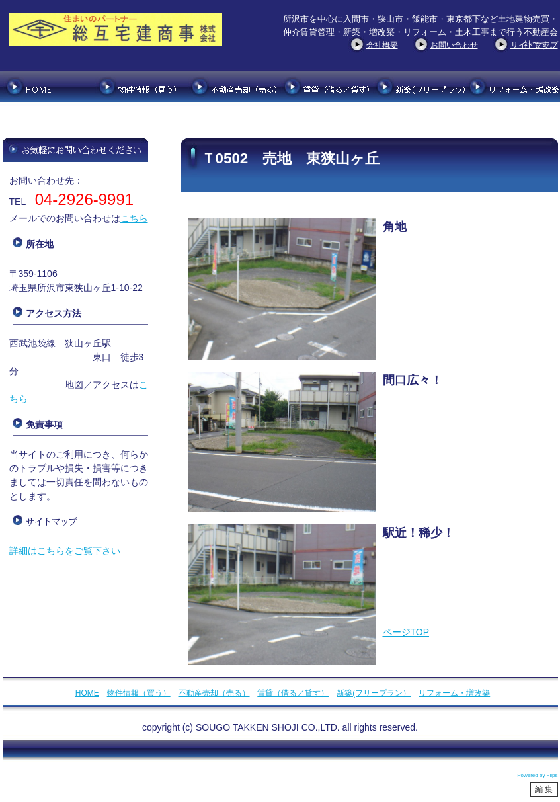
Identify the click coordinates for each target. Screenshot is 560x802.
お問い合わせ (454, 45)
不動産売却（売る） (214, 693)
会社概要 (382, 45)
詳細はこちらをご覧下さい (64, 550)
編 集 (544, 789)
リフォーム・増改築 (454, 693)
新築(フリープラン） (374, 693)
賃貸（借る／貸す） (293, 693)
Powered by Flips (537, 775)
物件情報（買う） (139, 693)
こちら (134, 218)
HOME (87, 693)
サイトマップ (534, 45)
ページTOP (406, 632)
